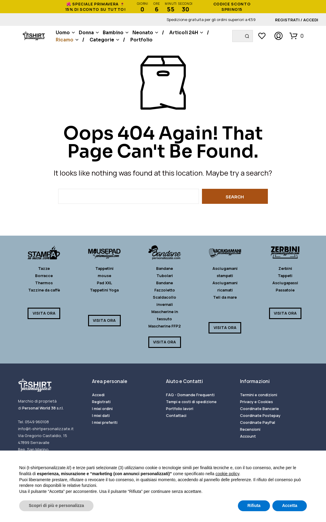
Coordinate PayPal (257, 422)
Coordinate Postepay (260, 415)
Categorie (102, 40)
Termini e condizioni (258, 394)
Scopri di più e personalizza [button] (56, 505)
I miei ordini (102, 408)
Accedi (98, 394)
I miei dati (101, 415)
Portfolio (141, 40)
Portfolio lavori (179, 408)
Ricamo (64, 40)
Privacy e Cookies (256, 401)
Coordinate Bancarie (259, 408)
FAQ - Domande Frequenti (190, 394)
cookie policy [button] (227, 473)
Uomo (63, 32)
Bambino (113, 32)
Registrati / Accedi (296, 20)
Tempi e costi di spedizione (191, 401)
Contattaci (176, 415)
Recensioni (250, 429)
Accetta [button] (289, 505)
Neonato (142, 32)
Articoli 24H (183, 32)
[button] (296, 36)
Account (248, 436)
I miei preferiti (104, 422)
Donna (86, 32)
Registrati (101, 401)
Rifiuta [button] (254, 505)
